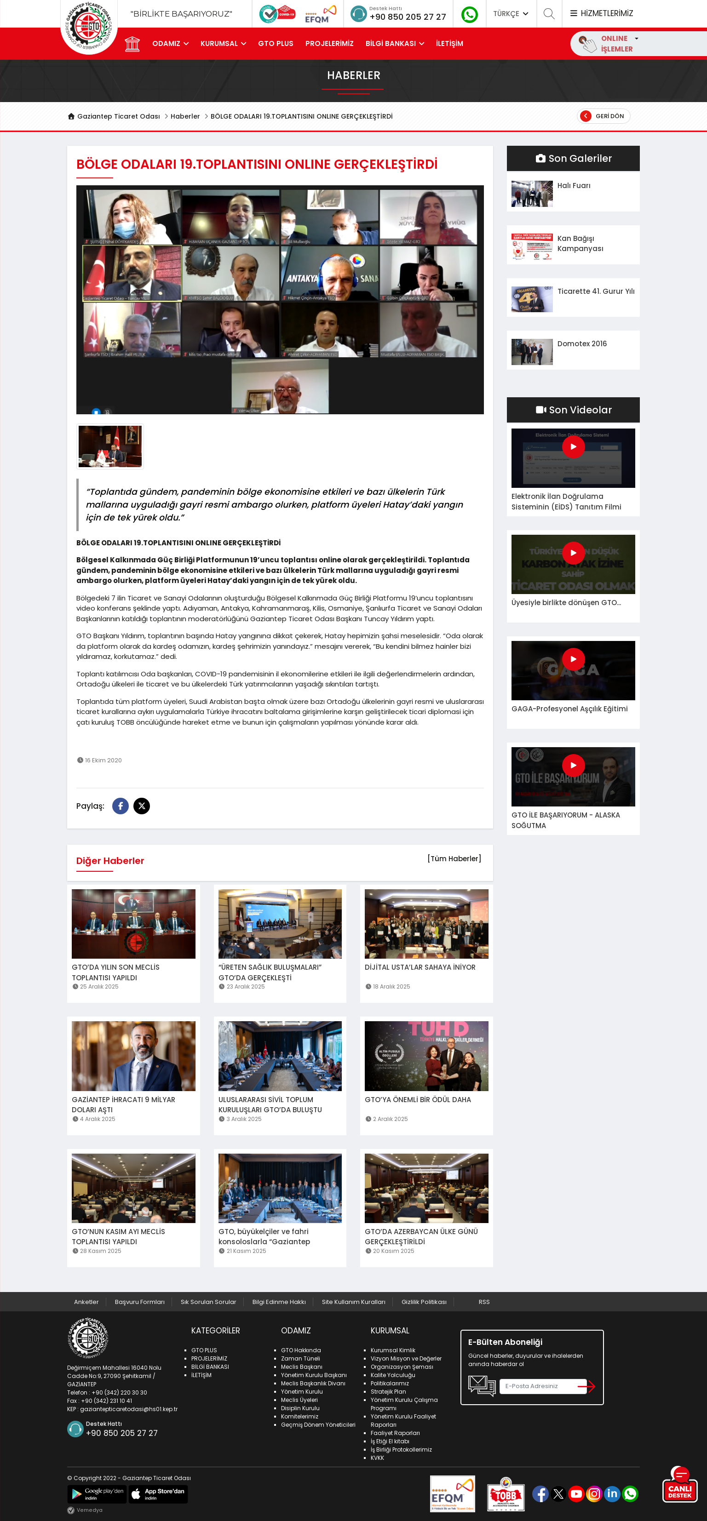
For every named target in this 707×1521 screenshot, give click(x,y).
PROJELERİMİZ (329, 43)
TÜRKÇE (511, 13)
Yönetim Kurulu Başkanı (314, 1375)
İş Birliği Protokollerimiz (401, 1449)
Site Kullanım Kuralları (353, 1302)
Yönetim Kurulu (302, 1391)
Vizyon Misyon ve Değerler (406, 1358)
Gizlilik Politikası (424, 1302)
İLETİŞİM (449, 43)
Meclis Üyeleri (299, 1400)
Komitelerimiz (299, 1416)
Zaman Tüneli (300, 1358)
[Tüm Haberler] (454, 858)
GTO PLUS (275, 43)
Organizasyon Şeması (402, 1367)
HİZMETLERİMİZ (601, 13)
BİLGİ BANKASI (391, 43)
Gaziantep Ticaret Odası (113, 116)
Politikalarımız (390, 1383)
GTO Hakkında (301, 1350)
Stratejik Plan (388, 1391)
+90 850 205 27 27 (407, 17)
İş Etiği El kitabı (390, 1441)
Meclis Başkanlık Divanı (313, 1383)
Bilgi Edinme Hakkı (279, 1302)
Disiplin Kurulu (300, 1408)
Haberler (185, 116)
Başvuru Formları (140, 1302)
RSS (484, 1302)
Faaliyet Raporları (395, 1433)
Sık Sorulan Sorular (208, 1302)
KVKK (377, 1458)
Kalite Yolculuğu (393, 1375)
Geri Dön (602, 116)
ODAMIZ (166, 43)
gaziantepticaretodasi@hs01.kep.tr (129, 1409)
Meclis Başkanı (301, 1367)
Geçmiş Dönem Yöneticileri (318, 1425)
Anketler (86, 1302)
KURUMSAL (219, 43)
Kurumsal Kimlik (393, 1350)
